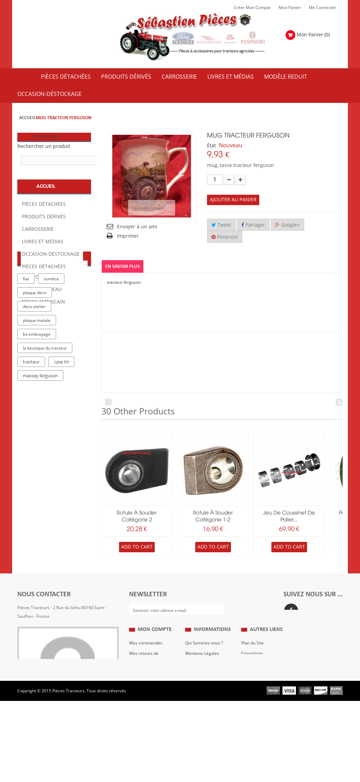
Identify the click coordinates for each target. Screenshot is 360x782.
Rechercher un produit (43, 146)
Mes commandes (145, 667)
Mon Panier (290, 7)
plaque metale (37, 402)
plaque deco (34, 374)
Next (339, 402)
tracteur (31, 444)
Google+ (287, 225)
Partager (253, 225)
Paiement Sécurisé (203, 708)
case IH (61, 444)
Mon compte (155, 653)
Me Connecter (322, 7)
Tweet (221, 225)
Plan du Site (252, 667)
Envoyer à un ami (137, 227)
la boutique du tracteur (45, 430)
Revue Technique (257, 687)
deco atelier (34, 388)
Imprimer (128, 236)
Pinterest (225, 237)
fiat (26, 360)
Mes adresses (142, 698)
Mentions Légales (202, 677)
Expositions (252, 677)
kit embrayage (37, 416)
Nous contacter (256, 698)
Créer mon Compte (252, 7)
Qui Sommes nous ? (204, 667)
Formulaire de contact (45, 637)
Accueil (27, 118)
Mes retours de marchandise (144, 682)
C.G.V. (191, 687)
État (211, 146)
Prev (108, 402)
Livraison (193, 698)
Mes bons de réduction (151, 719)
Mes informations (146, 708)
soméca (51, 360)
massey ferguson (40, 457)
